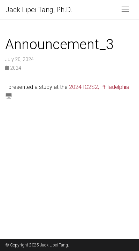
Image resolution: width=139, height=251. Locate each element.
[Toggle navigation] (125, 9)
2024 (13, 68)
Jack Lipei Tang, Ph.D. (39, 10)
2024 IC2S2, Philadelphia (99, 87)
